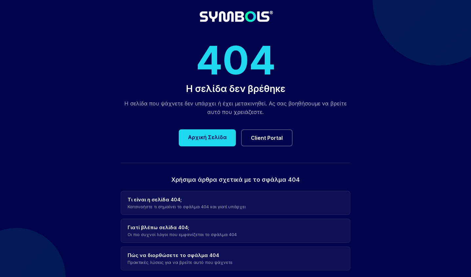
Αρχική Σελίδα (207, 137)
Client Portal (267, 138)
